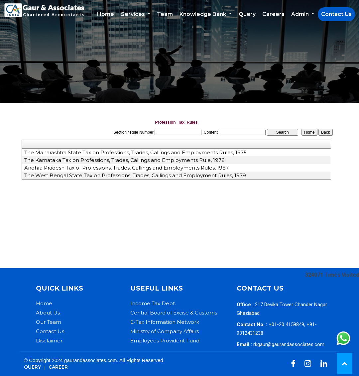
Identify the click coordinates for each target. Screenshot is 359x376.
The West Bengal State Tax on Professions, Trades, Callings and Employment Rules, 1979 (135, 175)
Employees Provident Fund (164, 340)
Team (165, 14)
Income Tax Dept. (153, 303)
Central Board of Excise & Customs (173, 313)
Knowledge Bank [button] (204, 14)
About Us (48, 313)
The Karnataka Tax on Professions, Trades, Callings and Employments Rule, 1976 (124, 160)
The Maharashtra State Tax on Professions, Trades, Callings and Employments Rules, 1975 (135, 152)
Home (105, 14)
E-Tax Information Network (164, 322)
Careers (273, 14)
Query (247, 14)
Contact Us (336, 14)
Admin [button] (300, 14)
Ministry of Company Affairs (164, 331)
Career (58, 367)
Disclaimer (49, 340)
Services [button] (133, 14)
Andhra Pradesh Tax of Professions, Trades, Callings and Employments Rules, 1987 (126, 168)
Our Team (48, 322)
